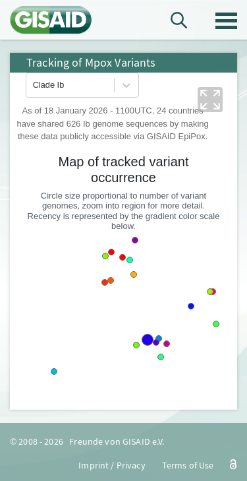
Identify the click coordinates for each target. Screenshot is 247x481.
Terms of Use (188, 465)
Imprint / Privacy (111, 465)
